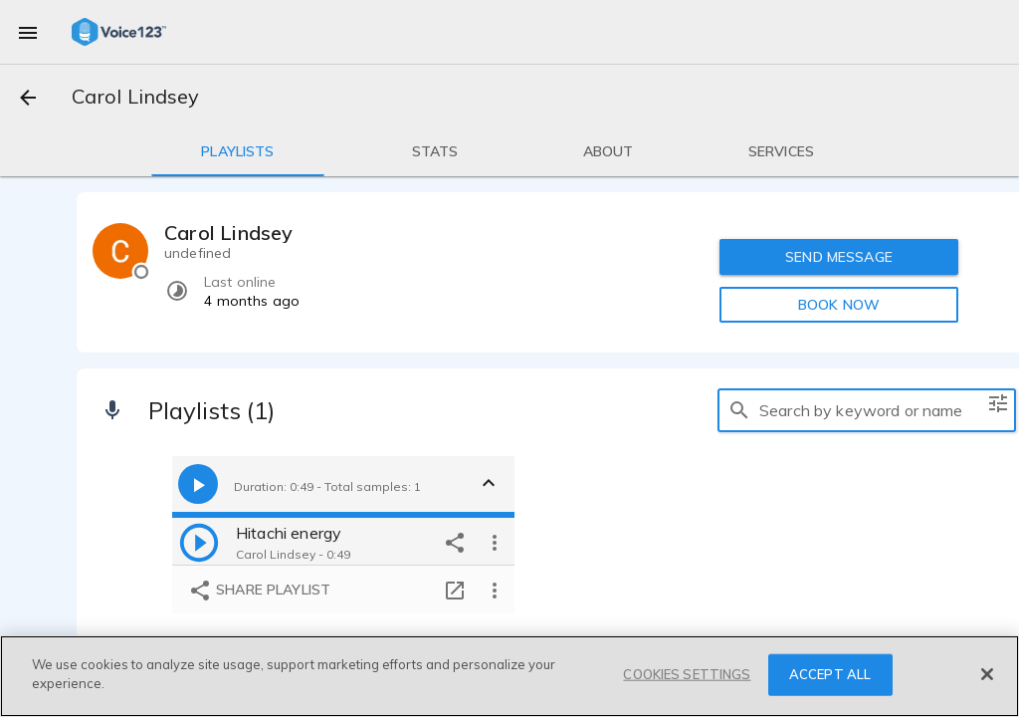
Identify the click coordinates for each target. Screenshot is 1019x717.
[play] (199, 542)
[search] (739, 410)
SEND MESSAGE (839, 257)
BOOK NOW (839, 305)
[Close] (987, 674)
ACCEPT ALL (830, 674)
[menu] (28, 32)
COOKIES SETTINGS (686, 674)
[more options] (494, 542)
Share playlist (259, 590)
